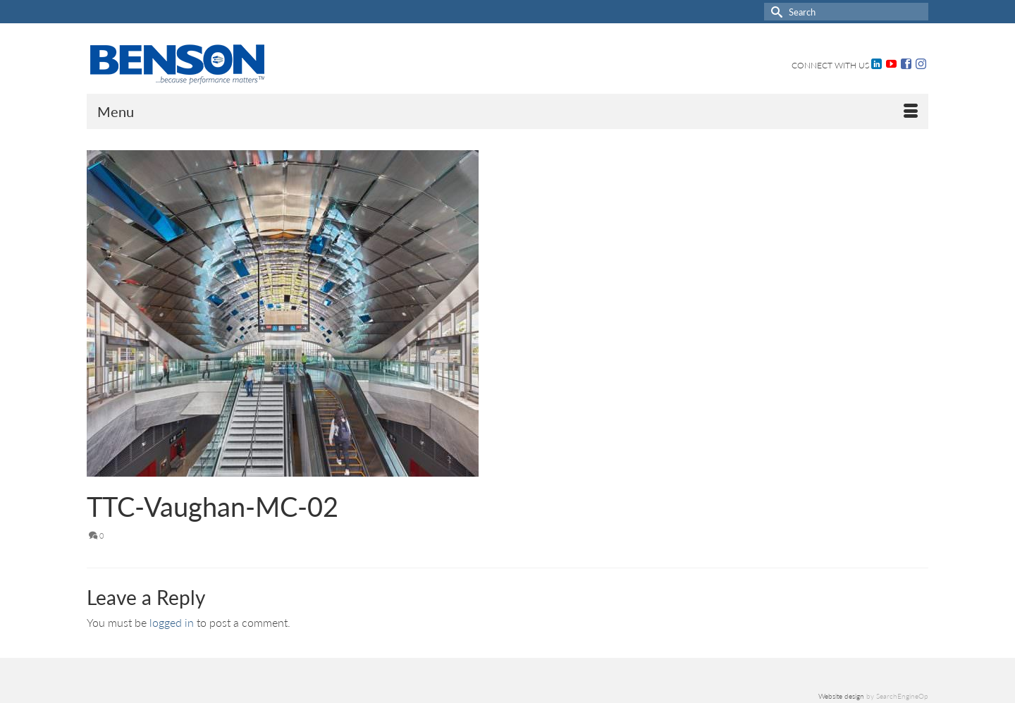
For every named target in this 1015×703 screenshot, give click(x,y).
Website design (841, 696)
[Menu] (507, 111)
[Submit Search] (774, 11)
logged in (171, 622)
